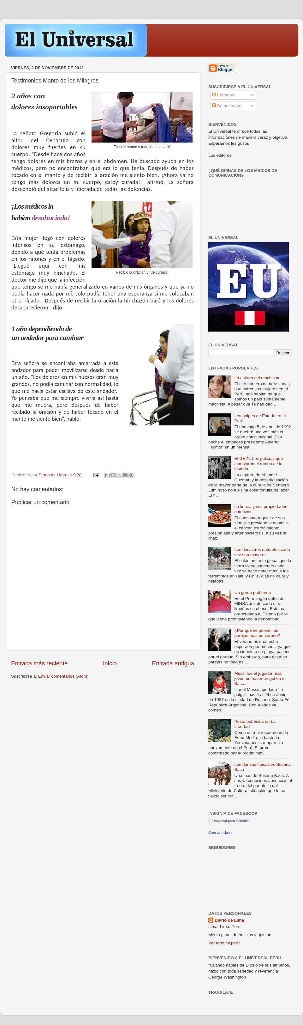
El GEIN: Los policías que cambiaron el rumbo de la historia (258, 463)
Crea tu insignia (220, 832)
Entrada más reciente (39, 663)
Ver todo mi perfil (224, 943)
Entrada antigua (173, 663)
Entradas (223, 95)
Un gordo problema (252, 592)
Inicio (110, 663)
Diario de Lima (229, 920)
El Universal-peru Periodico (229, 821)
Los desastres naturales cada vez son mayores (262, 552)
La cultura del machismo (257, 377)
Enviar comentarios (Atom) (63, 676)
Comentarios (226, 105)
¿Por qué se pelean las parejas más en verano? (257, 633)
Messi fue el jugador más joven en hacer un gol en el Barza (259, 678)
